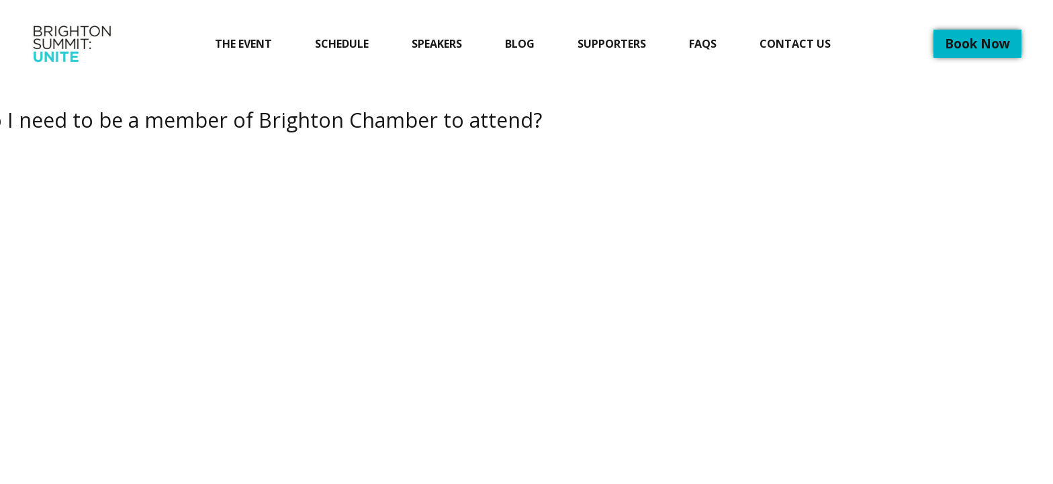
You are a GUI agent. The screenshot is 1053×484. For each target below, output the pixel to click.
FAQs (703, 43)
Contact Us (795, 43)
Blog (520, 43)
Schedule (342, 43)
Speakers (437, 43)
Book (977, 43)
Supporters (612, 43)
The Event (243, 43)
